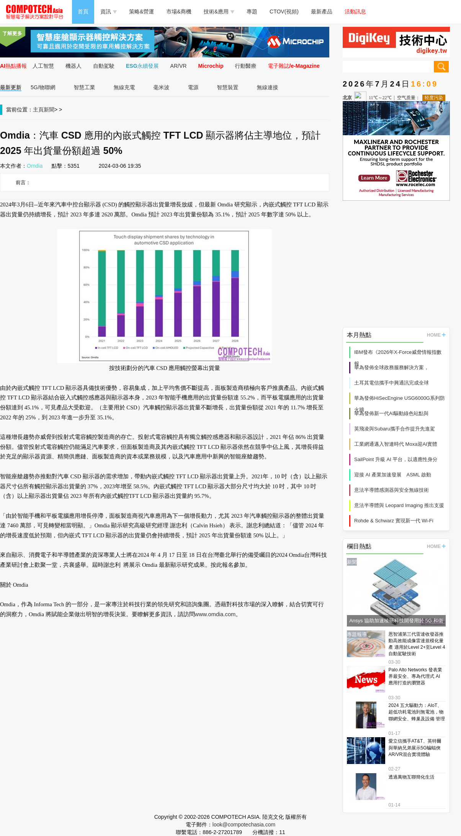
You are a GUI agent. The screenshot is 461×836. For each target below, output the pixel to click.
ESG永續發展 (142, 66)
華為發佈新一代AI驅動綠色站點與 (391, 413)
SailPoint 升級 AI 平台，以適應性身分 (395, 459)
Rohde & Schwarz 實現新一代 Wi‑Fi (393, 521)
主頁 (38, 109)
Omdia (35, 166)
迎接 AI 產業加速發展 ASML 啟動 (392, 475)
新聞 (49, 109)
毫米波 (162, 87)
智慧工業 (84, 87)
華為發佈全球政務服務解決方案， (391, 367)
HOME (436, 335)
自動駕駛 (103, 66)
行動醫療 (246, 66)
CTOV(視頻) (284, 11)
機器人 (73, 66)
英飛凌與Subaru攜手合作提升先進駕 (394, 429)
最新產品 (321, 11)
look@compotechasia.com (244, 824)
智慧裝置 (228, 87)
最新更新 (10, 87)
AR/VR (178, 66)
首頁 (83, 11)
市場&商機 (178, 11)
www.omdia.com (215, 614)
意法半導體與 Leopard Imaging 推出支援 (399, 505)
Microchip (210, 66)
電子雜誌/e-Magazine (294, 66)
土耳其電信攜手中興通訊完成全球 (391, 383)
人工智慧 (43, 66)
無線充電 (124, 87)
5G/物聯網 (43, 87)
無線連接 (267, 87)
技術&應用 (219, 11)
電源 (193, 87)
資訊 (108, 11)
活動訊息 (355, 11)
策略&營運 (141, 11)
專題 (252, 11)
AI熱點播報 (13, 66)
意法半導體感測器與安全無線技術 (391, 490)
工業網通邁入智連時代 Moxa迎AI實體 (395, 444)
